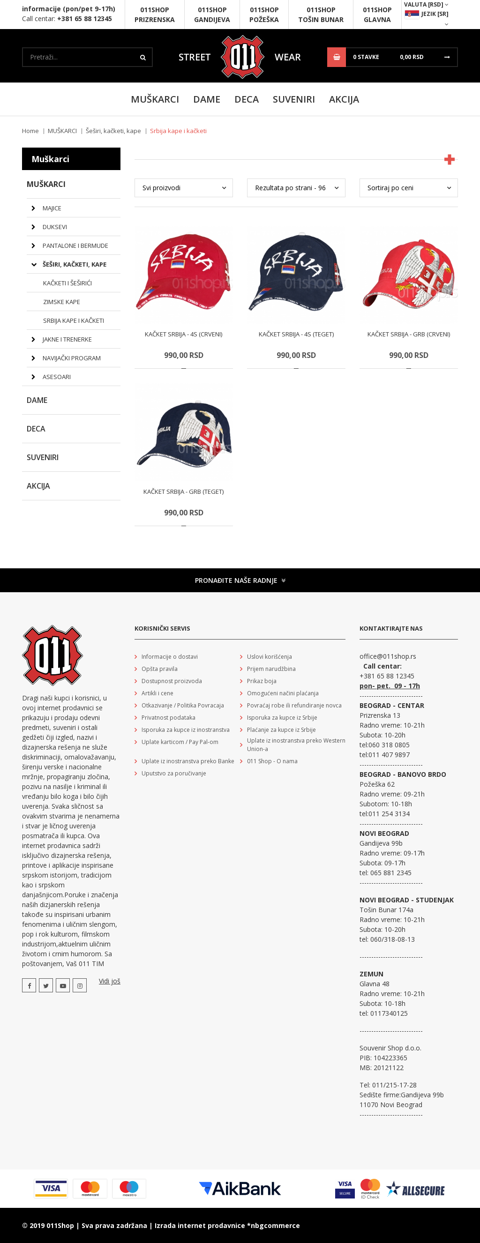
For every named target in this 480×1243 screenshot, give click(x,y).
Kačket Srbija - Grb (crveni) (409, 334)
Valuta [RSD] (426, 4)
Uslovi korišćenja (269, 657)
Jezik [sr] (426, 18)
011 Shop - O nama (272, 761)
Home (30, 131)
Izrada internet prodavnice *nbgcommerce (227, 1225)
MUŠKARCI (155, 99)
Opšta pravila (160, 669)
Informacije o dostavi (170, 657)
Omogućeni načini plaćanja (283, 693)
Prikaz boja (262, 681)
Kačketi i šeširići (67, 283)
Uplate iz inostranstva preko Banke (188, 761)
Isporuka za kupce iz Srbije (282, 718)
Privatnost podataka (168, 718)
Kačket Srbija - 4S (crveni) (183, 334)
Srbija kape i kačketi (73, 320)
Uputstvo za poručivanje (174, 773)
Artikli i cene (157, 693)
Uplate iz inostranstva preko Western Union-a (296, 745)
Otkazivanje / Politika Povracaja (183, 705)
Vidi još (109, 980)
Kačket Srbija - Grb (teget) (183, 491)
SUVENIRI (294, 99)
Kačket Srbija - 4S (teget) (296, 334)
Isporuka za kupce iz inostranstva (186, 730)
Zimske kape (61, 302)
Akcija (344, 99)
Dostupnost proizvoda (172, 681)
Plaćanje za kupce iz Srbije (281, 730)
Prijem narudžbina (271, 669)
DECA (246, 99)
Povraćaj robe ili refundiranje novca (294, 705)
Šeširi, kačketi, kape (113, 131)
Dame (206, 99)
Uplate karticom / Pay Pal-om (180, 742)
